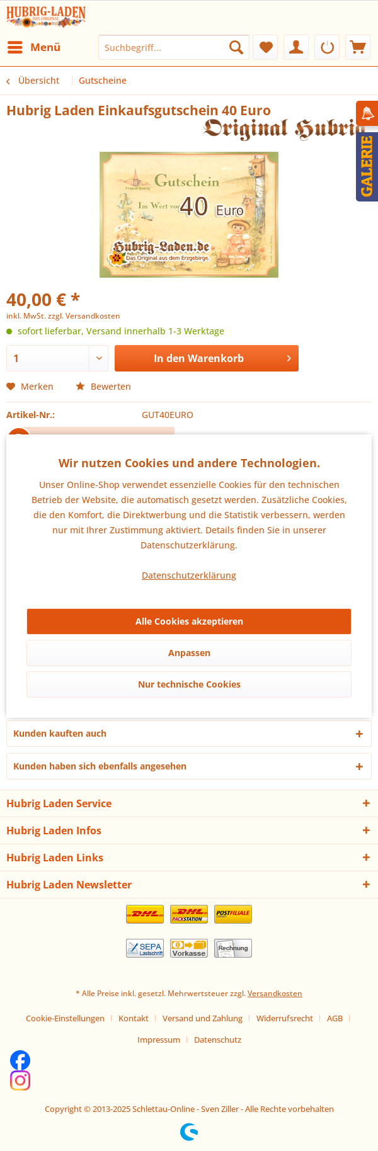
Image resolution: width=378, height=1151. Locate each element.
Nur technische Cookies (189, 684)
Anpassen (189, 653)
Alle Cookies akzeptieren (189, 621)
